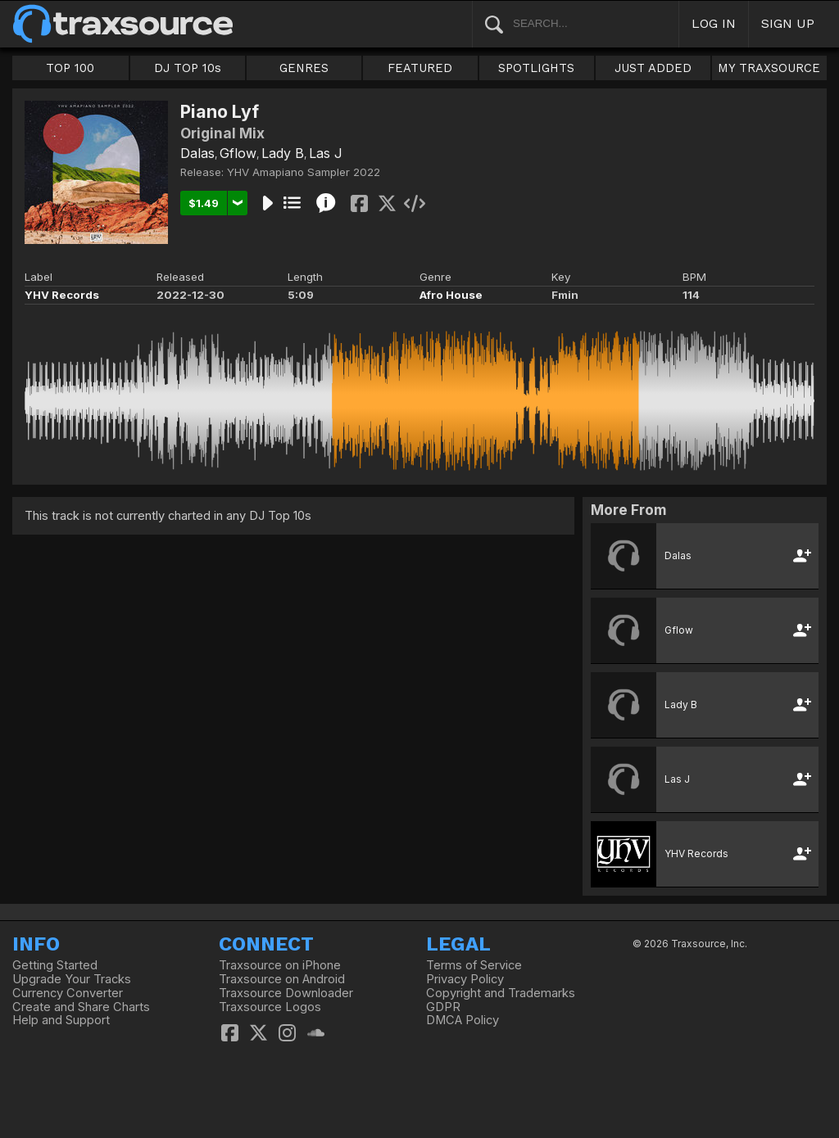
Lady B (282, 153)
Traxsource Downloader (286, 993)
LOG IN (714, 23)
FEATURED (420, 68)
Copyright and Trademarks (500, 993)
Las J (325, 153)
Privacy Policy (465, 979)
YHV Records (62, 294)
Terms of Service (474, 965)
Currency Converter (67, 993)
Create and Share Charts (81, 1007)
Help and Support (61, 1020)
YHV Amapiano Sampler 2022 (303, 171)
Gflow (238, 153)
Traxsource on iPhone (280, 965)
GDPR (443, 1007)
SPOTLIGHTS (536, 68)
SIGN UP (787, 23)
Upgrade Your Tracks (71, 979)
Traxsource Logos (270, 1007)
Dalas (197, 153)
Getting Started (55, 965)
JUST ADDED (653, 68)
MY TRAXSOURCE (769, 68)
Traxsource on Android (282, 979)
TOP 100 (70, 68)
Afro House (451, 294)
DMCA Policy (462, 1020)
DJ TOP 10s (187, 68)
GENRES (304, 68)
